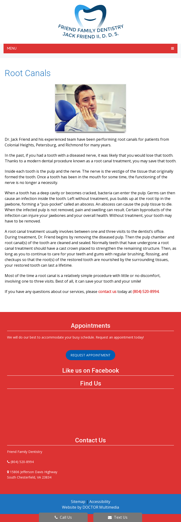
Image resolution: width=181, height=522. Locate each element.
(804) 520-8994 (146, 291)
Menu (11, 48)
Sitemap (78, 501)
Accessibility (99, 501)
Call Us (63, 517)
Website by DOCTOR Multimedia (90, 507)
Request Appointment (90, 355)
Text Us (118, 517)
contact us (107, 291)
